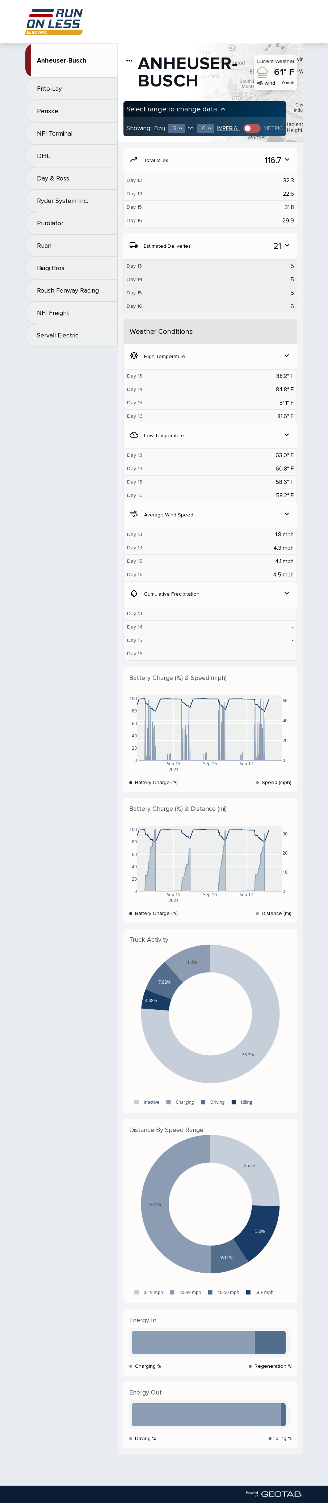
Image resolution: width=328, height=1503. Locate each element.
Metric (273, 128)
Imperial (228, 128)
